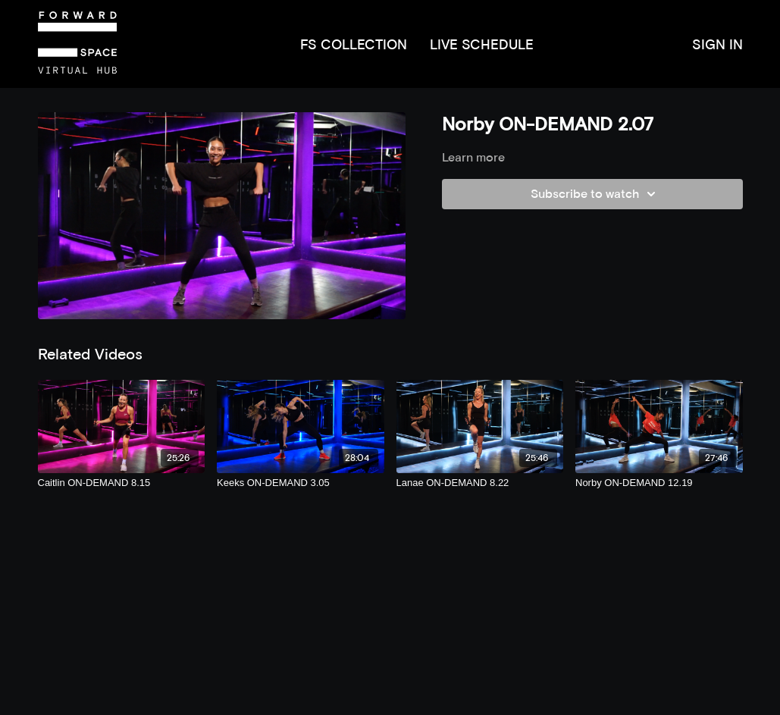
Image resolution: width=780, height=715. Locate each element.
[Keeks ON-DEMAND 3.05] (300, 483)
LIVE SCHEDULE (482, 44)
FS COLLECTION (353, 44)
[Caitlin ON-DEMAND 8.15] (121, 483)
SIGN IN (717, 44)
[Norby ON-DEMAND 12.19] (659, 483)
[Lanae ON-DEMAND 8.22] (480, 483)
